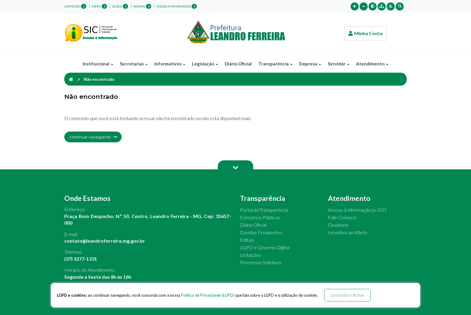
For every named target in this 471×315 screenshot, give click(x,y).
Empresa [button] (310, 63)
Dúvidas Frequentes (261, 232)
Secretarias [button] (134, 63)
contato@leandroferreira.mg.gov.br (104, 241)
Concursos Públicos (260, 217)
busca (120, 6)
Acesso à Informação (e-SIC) (357, 210)
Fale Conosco (342, 217)
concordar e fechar (347, 295)
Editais (247, 240)
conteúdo (75, 6)
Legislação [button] (205, 63)
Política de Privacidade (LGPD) (207, 295)
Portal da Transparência (264, 210)
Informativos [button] (169, 63)
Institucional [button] (98, 63)
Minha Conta (365, 33)
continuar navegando (93, 137)
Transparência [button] (275, 63)
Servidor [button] (338, 63)
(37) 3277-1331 (80, 259)
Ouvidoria (338, 225)
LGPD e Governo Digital (265, 247)
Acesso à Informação (176, 6)
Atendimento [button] (372, 63)
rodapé (142, 6)
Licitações (250, 255)
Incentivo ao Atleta (347, 232)
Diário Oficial (238, 63)
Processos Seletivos (260, 262)
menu (99, 6)
